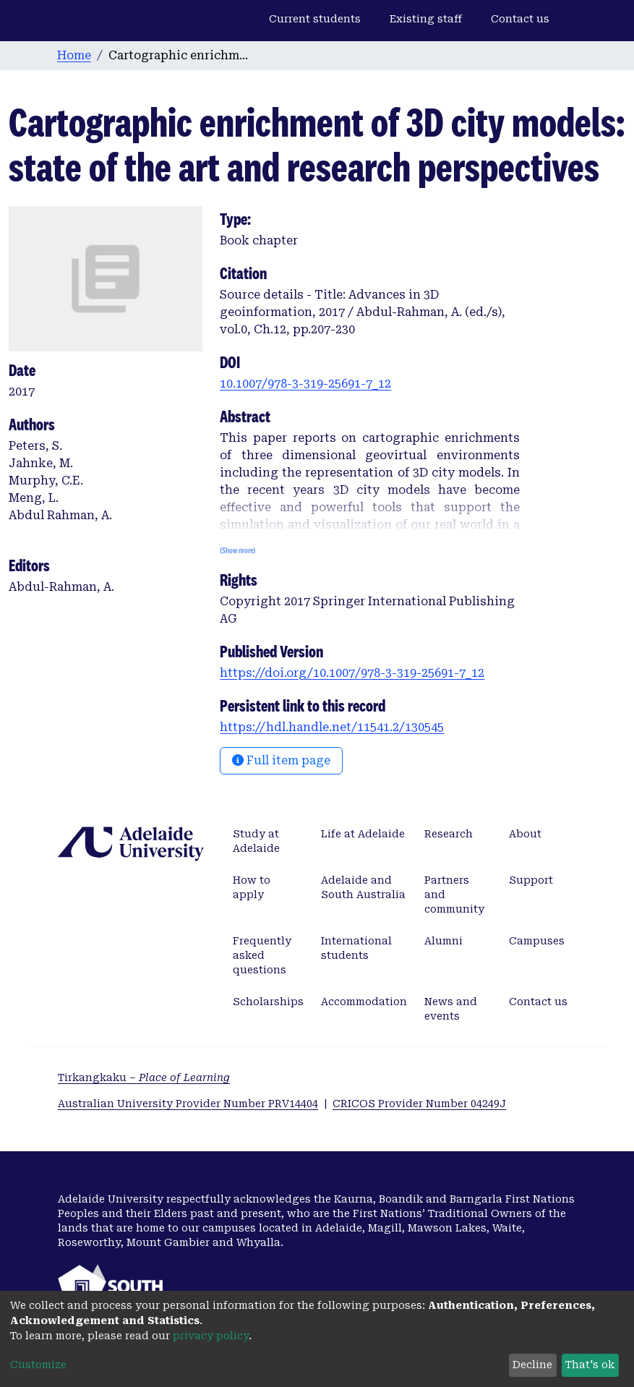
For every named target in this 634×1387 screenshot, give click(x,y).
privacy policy (211, 1335)
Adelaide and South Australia (363, 887)
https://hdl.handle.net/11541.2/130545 (332, 727)
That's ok (589, 1364)
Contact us (520, 19)
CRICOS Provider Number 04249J (419, 1103)
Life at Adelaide (363, 834)
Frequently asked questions (262, 955)
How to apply (251, 887)
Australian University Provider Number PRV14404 (188, 1103)
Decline (532, 1364)
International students (356, 948)
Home (74, 55)
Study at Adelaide (256, 841)
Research (448, 834)
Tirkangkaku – (144, 1077)
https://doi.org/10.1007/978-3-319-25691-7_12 (352, 673)
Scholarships (268, 1001)
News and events (450, 1009)
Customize (38, 1364)
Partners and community (454, 894)
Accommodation (364, 1001)
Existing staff (426, 19)
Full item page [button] (281, 760)
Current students (315, 19)
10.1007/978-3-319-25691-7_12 (305, 384)
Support (531, 880)
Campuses (537, 941)
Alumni (443, 941)
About (525, 834)
